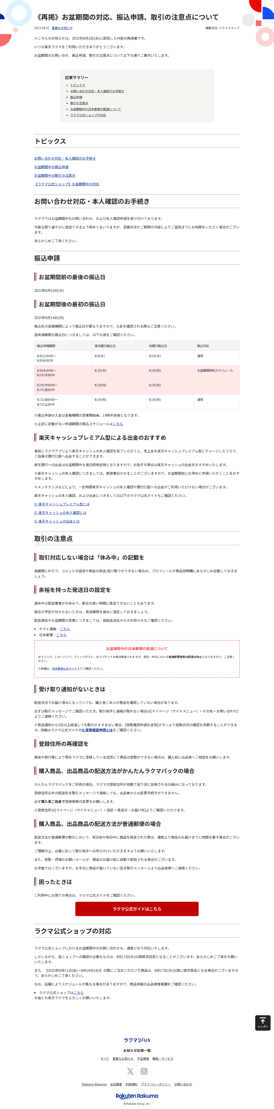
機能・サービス (162, 1058)
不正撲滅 (143, 1058)
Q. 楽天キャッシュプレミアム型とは (62, 504)
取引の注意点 (79, 103)
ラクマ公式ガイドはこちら (137, 909)
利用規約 (131, 1084)
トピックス (77, 85)
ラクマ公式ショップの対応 (88, 115)
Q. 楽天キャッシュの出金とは (57, 521)
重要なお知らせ (62, 28)
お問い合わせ (183, 1084)
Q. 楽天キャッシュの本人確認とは (60, 512)
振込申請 (76, 97)
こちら (118, 423)
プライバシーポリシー (156, 1084)
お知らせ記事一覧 (137, 1050)
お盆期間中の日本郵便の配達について (95, 109)
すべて (105, 1058)
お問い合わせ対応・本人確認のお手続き (97, 91)
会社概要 (116, 1084)
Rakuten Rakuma (94, 1084)
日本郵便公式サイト (64, 668)
